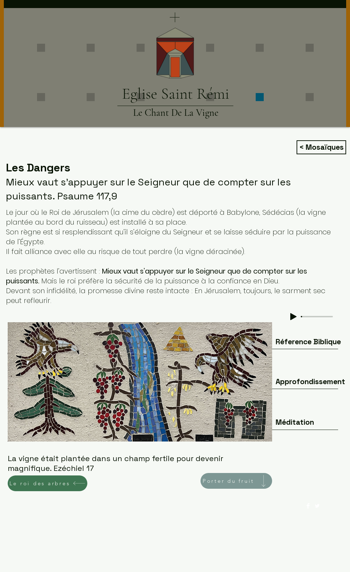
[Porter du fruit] (236, 481)
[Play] (293, 316)
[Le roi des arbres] (47, 483)
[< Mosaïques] (321, 147)
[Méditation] (295, 422)
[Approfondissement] (310, 382)
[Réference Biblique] (308, 342)
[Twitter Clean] (317, 506)
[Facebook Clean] (308, 506)
